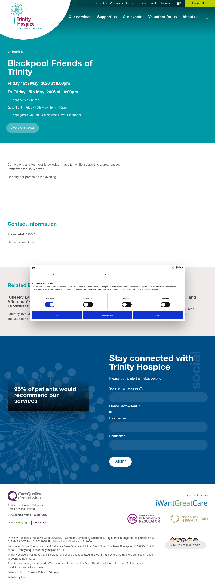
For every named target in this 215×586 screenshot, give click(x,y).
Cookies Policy (38, 572)
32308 (32, 559)
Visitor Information (162, 3)
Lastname (117, 437)
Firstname (117, 419)
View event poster (26, 128)
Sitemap (56, 572)
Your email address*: (126, 389)
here (40, 567)
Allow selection (107, 315)
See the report (41, 523)
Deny (57, 315)
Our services (80, 17)
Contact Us (100, 3)
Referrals (131, 3)
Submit (120, 462)
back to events (24, 52)
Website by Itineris (19, 577)
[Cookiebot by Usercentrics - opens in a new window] (168, 268)
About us (191, 17)
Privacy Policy (16, 572)
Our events (132, 17)
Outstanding (16, 523)
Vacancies (116, 3)
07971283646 (27, 235)
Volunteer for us (162, 17)
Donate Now (199, 3)
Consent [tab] (56, 275)
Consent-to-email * (124, 407)
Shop (144, 3)
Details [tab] (107, 275)
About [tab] (159, 275)
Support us (107, 17)
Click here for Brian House (186, 546)
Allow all (158, 315)
